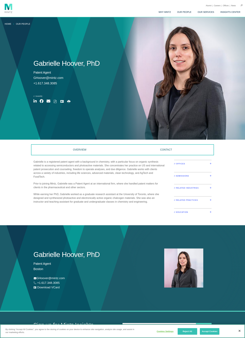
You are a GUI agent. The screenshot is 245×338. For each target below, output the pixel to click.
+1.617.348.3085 (48, 282)
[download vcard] (46, 287)
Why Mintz (165, 12)
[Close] (239, 330)
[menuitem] (165, 12)
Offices (226, 6)
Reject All (187, 331)
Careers (217, 6)
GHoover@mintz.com (48, 78)
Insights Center (230, 12)
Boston (38, 269)
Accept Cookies (209, 331)
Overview (79, 149)
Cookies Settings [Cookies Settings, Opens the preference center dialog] (165, 331)
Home (8, 24)
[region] (122, 331)
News (233, 6)
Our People (184, 12)
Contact (166, 149)
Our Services (206, 12)
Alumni (209, 6)
